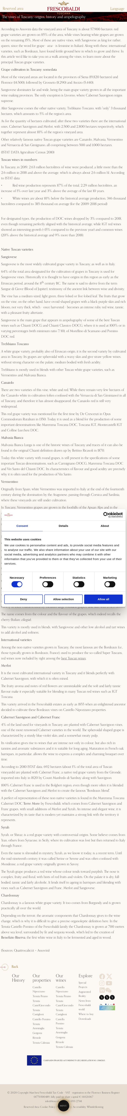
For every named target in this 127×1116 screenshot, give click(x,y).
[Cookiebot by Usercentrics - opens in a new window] (106, 515)
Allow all (103, 599)
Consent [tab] (22, 525)
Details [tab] (63, 525)
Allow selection (63, 599)
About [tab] (105, 525)
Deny (23, 599)
